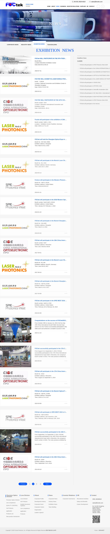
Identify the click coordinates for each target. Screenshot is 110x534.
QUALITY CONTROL (12, 505)
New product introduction (13, 516)
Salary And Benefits (82, 501)
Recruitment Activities (82, 498)
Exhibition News (39, 44)
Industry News (26, 44)
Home (49, 6)
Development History (40, 501)
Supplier (83, 6)
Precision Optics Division (13, 500)
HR (87, 6)
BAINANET (101, 530)
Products (22, 514)
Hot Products (9, 508)
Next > (47, 484)
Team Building (52, 44)
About (53, 6)
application (9, 511)
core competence (10, 502)
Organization (38, 509)
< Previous (23, 484)
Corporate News (12, 44)
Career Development (82, 504)
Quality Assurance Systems (25, 505)
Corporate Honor (39, 504)
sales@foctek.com (96, 2)
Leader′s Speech (39, 512)
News (58, 6)
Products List (9, 513)
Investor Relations (73, 6)
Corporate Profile (39, 498)
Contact (92, 6)
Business (63, 6)
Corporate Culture (39, 507)
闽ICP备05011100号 (51, 530)
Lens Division (24, 498)
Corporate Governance (69, 498)
